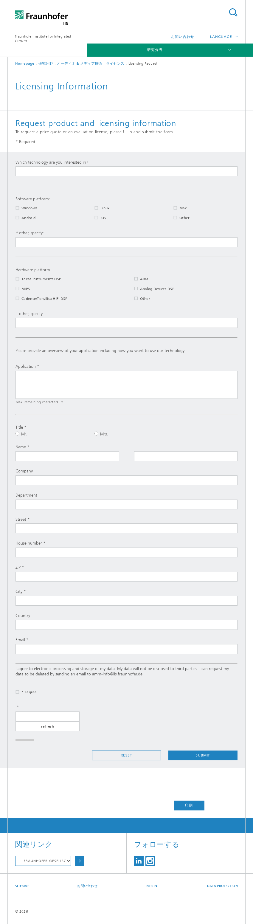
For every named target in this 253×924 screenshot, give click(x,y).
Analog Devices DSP (150, 289)
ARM (137, 279)
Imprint (152, 886)
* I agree (22, 692)
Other (178, 218)
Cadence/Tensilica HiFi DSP (37, 299)
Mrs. (101, 434)
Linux (98, 208)
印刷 (189, 805)
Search (233, 12)
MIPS (19, 289)
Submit (203, 755)
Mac (176, 208)
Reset (126, 755)
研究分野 (155, 50)
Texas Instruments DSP (34, 279)
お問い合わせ (182, 37)
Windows (22, 208)
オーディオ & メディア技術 (79, 63)
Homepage (24, 63)
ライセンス (115, 63)
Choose (79, 861)
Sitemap (22, 886)
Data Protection (222, 886)
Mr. (21, 434)
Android (21, 218)
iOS (96, 218)
